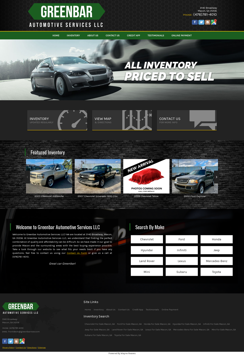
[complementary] (234, 345)
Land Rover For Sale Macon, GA (127, 329)
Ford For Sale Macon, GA (129, 324)
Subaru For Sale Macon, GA (98, 335)
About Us (110, 309)
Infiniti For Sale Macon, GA (216, 324)
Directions (32, 347)
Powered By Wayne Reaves (122, 353)
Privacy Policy (8, 347)
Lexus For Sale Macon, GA (158, 329)
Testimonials (152, 309)
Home (88, 309)
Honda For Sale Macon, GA (157, 324)
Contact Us (21, 347)
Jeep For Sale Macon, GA (97, 329)
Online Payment (170, 309)
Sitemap (42, 347)
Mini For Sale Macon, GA (224, 329)
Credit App (137, 309)
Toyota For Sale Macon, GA (127, 335)
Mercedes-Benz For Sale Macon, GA (191, 329)
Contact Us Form (77, 253)
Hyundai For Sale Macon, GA (187, 324)
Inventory (99, 309)
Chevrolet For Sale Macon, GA (100, 324)
